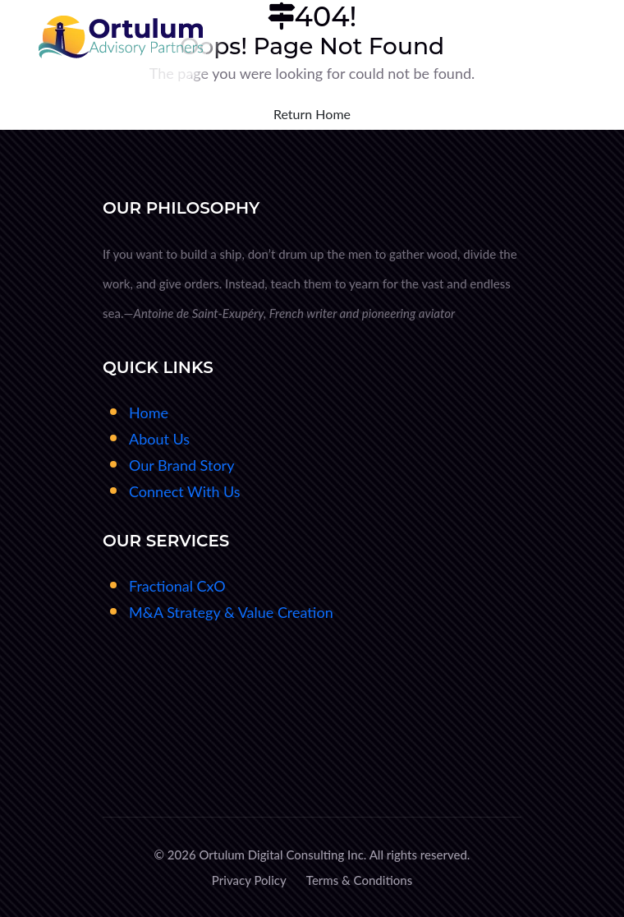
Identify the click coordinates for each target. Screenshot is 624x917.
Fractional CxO (177, 586)
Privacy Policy (249, 880)
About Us (159, 439)
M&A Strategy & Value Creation (231, 612)
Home (148, 412)
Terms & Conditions (359, 880)
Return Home (312, 114)
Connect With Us (185, 491)
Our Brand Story (181, 465)
